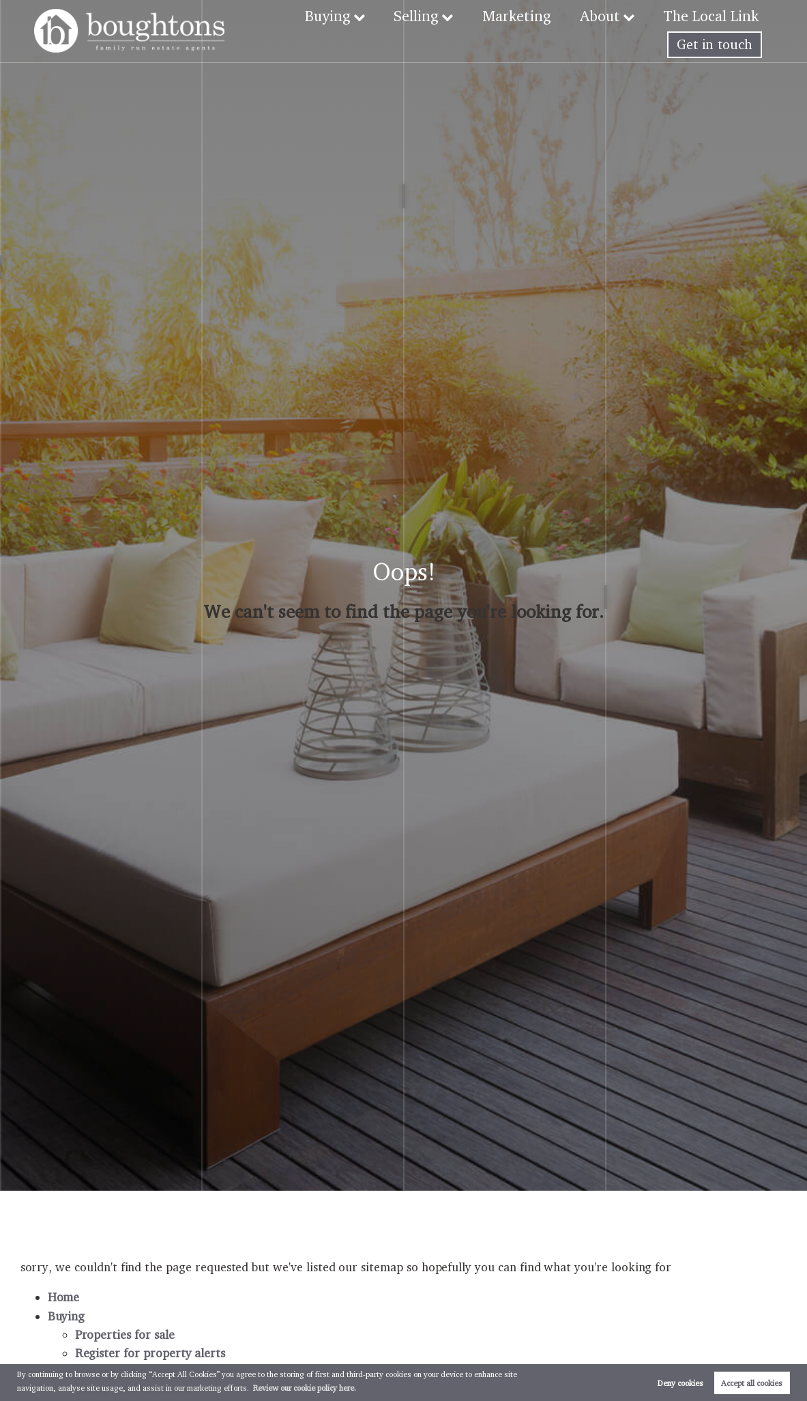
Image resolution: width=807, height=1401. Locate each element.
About (607, 16)
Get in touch (714, 44)
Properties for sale (125, 1334)
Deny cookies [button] (680, 1383)
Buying (348, 16)
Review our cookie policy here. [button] (304, 1388)
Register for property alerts (150, 1353)
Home (64, 1297)
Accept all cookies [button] (751, 1383)
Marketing (529, 16)
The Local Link (714, 16)
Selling (433, 16)
